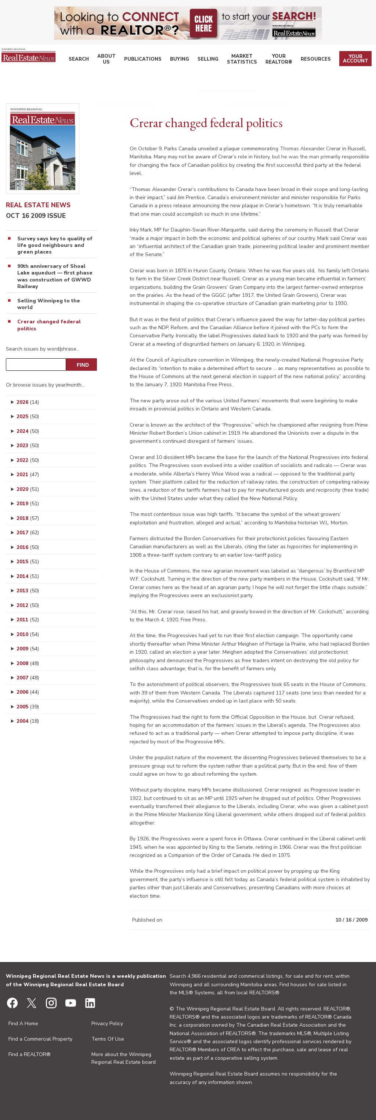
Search (93, 60)
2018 (28, 518)
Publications (151, 60)
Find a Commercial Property (40, 1038)
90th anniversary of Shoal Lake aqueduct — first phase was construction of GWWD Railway (55, 276)
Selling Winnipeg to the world (48, 304)
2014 (28, 576)
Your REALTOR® (283, 60)
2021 (28, 474)
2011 (28, 619)
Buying (183, 60)
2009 (28, 648)
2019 (28, 503)
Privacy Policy (107, 1023)
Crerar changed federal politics (49, 325)
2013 (28, 590)
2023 (28, 445)
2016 (28, 547)
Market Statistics (243, 60)
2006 (28, 692)
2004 (28, 721)
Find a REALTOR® (29, 1054)
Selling (208, 60)
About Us (118, 60)
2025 (28, 416)
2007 (28, 677)
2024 (28, 431)
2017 (28, 532)
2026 (28, 402)
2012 (28, 605)
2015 (28, 561)
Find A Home (23, 1023)
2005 (28, 706)
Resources (319, 60)
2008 (28, 663)
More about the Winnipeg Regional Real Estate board (123, 1058)
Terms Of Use (107, 1038)
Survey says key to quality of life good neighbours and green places (55, 245)
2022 (28, 460)
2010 (28, 634)
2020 (28, 489)
